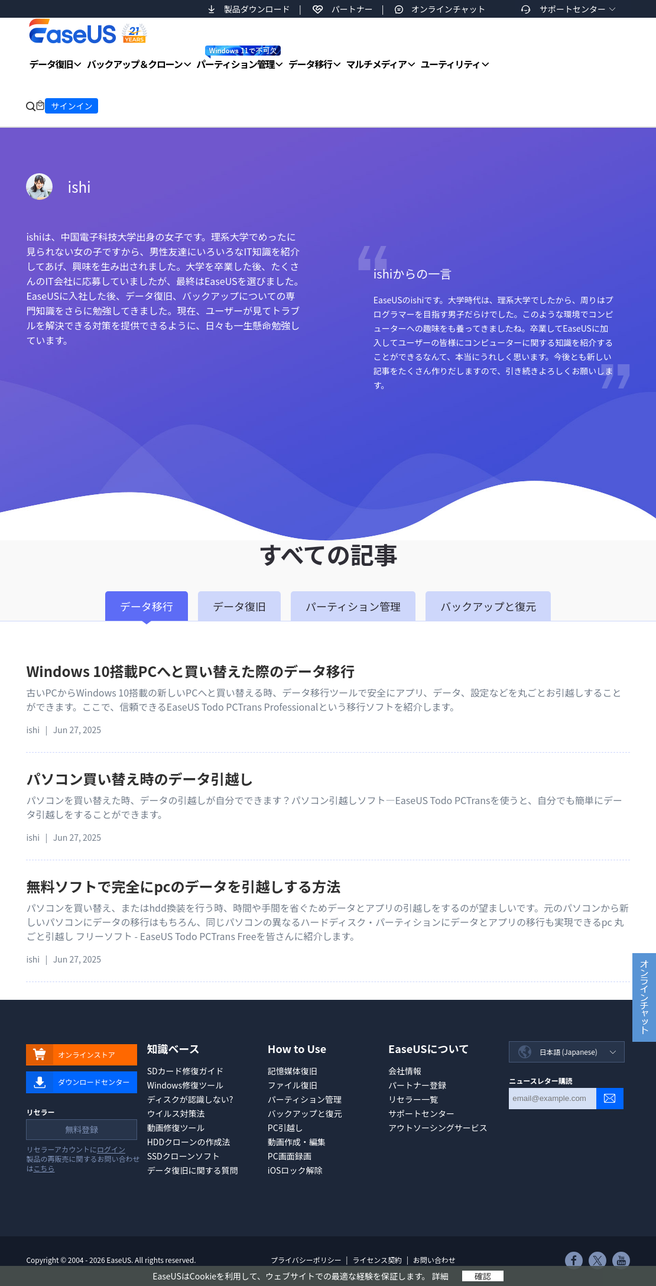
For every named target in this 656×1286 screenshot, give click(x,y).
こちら (43, 1170)
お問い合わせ (434, 1260)
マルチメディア (376, 64)
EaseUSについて (428, 1048)
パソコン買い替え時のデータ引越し (139, 778)
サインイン (71, 106)
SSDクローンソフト (183, 1156)
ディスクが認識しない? (190, 1099)
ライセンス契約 (377, 1260)
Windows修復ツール (185, 1085)
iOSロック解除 (295, 1170)
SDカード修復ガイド (185, 1071)
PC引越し (285, 1127)
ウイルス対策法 (176, 1113)
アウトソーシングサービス (438, 1127)
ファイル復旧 (292, 1085)
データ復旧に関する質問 (192, 1170)
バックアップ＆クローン (135, 64)
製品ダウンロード (257, 9)
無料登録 (81, 1131)
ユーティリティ (450, 64)
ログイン (111, 1151)
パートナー (352, 9)
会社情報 (404, 1071)
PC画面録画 (289, 1156)
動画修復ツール (176, 1127)
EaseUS (87, 31)
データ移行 (310, 64)
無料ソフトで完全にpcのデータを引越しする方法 (183, 886)
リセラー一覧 (413, 1099)
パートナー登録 (417, 1085)
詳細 (440, 1276)
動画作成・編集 (297, 1142)
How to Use (297, 1048)
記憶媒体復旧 (292, 1071)
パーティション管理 (238, 58)
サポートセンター (573, 9)
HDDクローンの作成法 (188, 1142)
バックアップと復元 (305, 1113)
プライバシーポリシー (306, 1260)
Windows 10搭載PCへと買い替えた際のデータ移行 (190, 670)
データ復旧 (51, 64)
